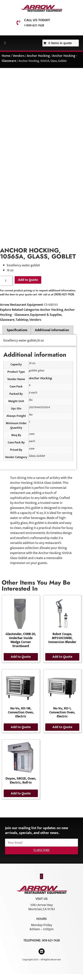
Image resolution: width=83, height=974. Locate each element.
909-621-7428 (51, 940)
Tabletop (22, 320)
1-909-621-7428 (34, 25)
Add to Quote (28, 280)
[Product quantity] (6, 280)
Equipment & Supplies (46, 315)
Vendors (18, 56)
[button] (5, 43)
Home (6, 56)
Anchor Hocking (38, 56)
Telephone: (32, 940)
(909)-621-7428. (64, 294)
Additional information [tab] (52, 330)
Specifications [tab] (17, 330)
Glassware (7, 320)
